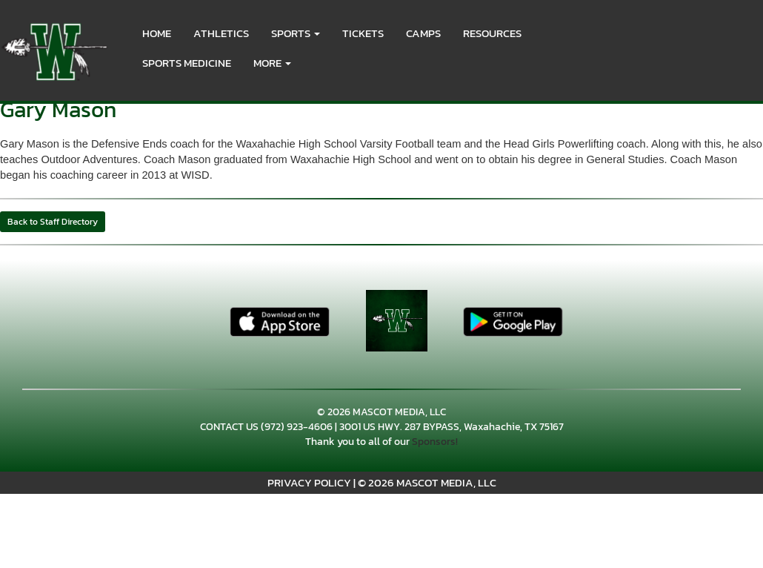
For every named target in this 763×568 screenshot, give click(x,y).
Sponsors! (435, 441)
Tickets (363, 33)
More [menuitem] (272, 62)
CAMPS (423, 33)
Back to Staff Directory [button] (52, 221)
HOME (156, 33)
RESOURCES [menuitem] (492, 33)
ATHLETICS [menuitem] (221, 33)
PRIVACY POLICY (309, 482)
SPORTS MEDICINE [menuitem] (186, 62)
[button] (295, 33)
